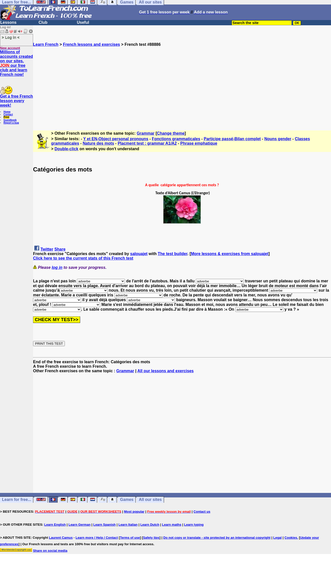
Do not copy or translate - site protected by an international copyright (216, 537)
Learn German (79, 524)
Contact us (202, 511)
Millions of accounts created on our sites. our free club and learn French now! (16, 63)
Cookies (290, 537)
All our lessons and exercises (165, 371)
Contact (8, 114)
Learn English (55, 524)
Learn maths (171, 524)
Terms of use (130, 537)
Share (59, 249)
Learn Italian (128, 524)
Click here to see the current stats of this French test (83, 258)
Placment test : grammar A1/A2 (147, 143)
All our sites (150, 499)
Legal (277, 537)
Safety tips (151, 537)
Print (6, 117)
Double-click (66, 149)
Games (126, 499)
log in (57, 267)
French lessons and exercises (91, 44)
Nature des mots (98, 143)
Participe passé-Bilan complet (232, 139)
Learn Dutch (149, 524)
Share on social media (50, 550)
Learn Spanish (104, 524)
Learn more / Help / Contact (97, 537)
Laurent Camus (61, 537)
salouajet (138, 254)
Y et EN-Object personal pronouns (115, 139)
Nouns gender (277, 139)
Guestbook (10, 120)
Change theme (171, 133)
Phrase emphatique (198, 143)
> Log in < (11, 37)
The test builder (172, 254)
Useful (83, 22)
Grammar (145, 133)
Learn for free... (16, 499)
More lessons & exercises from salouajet (229, 254)
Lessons (8, 22)
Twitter (46, 249)
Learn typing (194, 524)
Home (7, 111)
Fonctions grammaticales (176, 139)
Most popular (134, 511)
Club (43, 22)
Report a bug (11, 122)
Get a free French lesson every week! (16, 100)
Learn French (45, 44)
